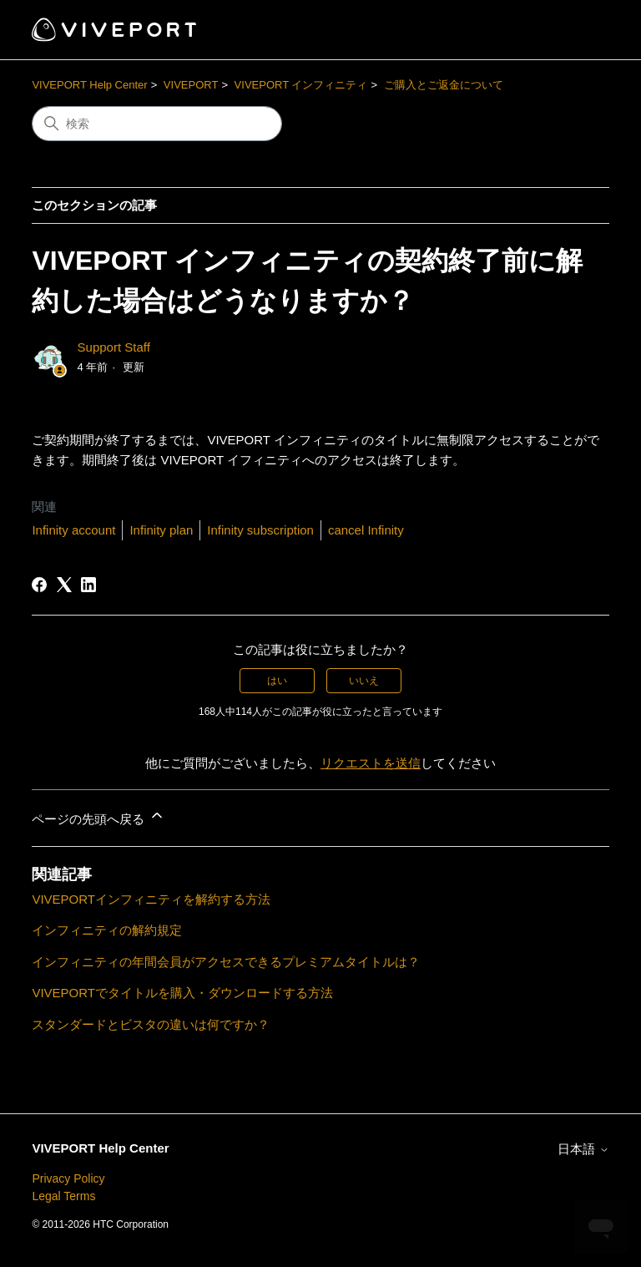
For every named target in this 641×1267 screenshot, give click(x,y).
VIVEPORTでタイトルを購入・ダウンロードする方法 (182, 993)
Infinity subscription (260, 530)
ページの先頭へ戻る (98, 816)
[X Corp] (64, 584)
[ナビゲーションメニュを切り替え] (579, 30)
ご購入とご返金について (443, 85)
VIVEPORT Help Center (89, 85)
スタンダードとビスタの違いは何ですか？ (151, 1024)
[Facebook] (39, 584)
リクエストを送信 (370, 763)
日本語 (583, 1149)
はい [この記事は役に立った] (277, 681)
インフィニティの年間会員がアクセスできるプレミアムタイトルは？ (226, 962)
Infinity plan (161, 530)
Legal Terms (63, 1196)
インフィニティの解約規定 (107, 930)
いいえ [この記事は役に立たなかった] (364, 681)
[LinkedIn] (88, 584)
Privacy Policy (68, 1178)
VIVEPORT (191, 85)
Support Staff (114, 347)
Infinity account (73, 530)
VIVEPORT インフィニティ (301, 85)
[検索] (157, 123)
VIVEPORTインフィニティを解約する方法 (151, 899)
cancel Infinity (366, 530)
